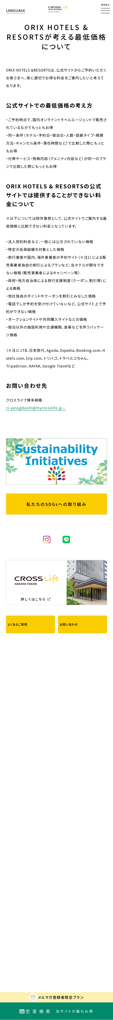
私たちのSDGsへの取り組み (56, 504)
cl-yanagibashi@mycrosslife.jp (34, 407)
